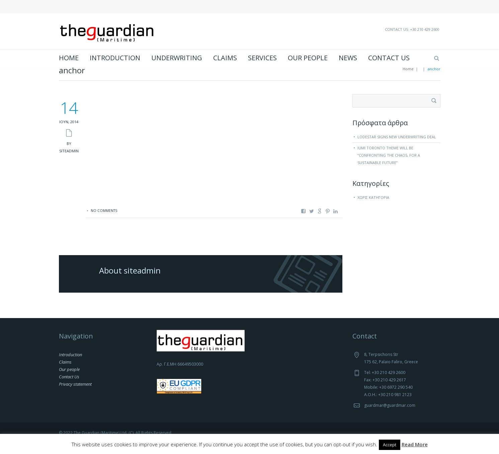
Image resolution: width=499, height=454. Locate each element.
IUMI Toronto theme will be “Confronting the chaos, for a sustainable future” (388, 166)
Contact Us (389, 58)
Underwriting (176, 58)
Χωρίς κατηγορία (373, 208)
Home (69, 58)
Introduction (115, 58)
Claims (225, 58)
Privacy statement (75, 395)
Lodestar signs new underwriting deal (396, 147)
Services (262, 58)
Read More (415, 444)
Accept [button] (389, 445)
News (348, 58)
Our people (308, 58)
